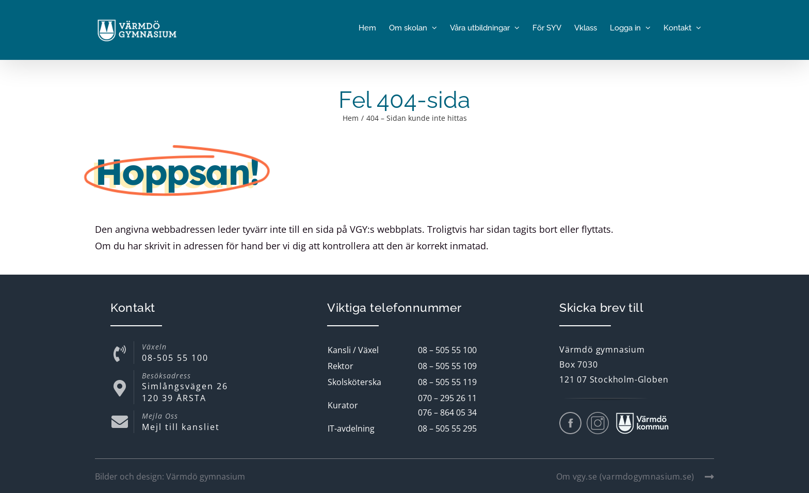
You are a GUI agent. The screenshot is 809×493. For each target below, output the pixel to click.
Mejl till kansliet (181, 427)
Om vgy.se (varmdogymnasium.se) (635, 476)
